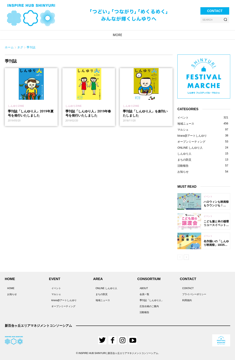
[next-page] (186, 257)
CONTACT (188, 288)
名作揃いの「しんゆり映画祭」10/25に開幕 (216, 245)
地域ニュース (103, 300)
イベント (208, 196)
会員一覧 (144, 294)
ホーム (9, 47)
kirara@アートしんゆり (64, 300)
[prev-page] (179, 257)
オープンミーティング (63, 306)
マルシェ (56, 294)
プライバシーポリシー (194, 294)
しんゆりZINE (16, 106)
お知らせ (12, 294)
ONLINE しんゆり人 (106, 288)
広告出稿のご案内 (149, 306)
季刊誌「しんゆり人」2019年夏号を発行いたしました (31, 113)
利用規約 (187, 300)
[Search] (225, 20)
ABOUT (144, 288)
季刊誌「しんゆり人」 (152, 300)
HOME (10, 288)
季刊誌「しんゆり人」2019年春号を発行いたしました (88, 113)
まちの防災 (102, 294)
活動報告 (144, 312)
